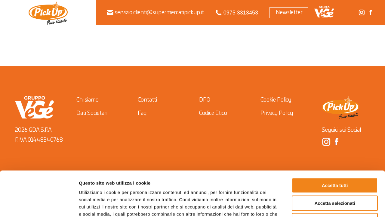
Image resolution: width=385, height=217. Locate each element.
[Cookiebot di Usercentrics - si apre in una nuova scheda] (39, 205)
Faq (142, 113)
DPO (204, 100)
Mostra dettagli (315, 205)
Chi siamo (87, 100)
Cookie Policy (275, 100)
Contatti (147, 100)
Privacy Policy (276, 113)
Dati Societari (91, 113)
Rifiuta (335, 178)
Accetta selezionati (334, 161)
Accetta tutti (335, 143)
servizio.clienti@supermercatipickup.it (155, 12)
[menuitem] (48, 12)
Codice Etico (213, 113)
